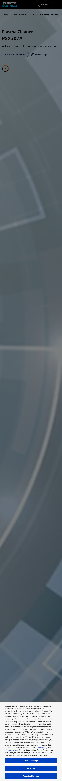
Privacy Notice (12, 750)
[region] (31, 741)
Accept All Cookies (31, 776)
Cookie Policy (41, 747)
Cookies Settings (31, 760)
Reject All (31, 768)
